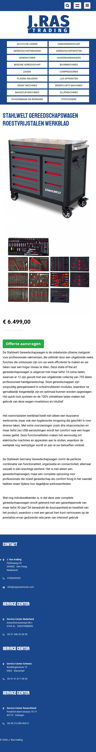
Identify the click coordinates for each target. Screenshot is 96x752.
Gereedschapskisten (69, 50)
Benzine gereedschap (27, 64)
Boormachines (69, 64)
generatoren (27, 57)
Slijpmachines (69, 92)
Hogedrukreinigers (69, 57)
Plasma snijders (27, 78)
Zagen (27, 71)
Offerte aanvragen (23, 343)
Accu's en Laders (27, 44)
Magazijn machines (27, 92)
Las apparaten (69, 78)
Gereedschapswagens (27, 50)
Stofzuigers (68, 99)
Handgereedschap (69, 44)
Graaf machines (27, 85)
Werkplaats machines (69, 85)
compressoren (69, 71)
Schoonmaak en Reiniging (27, 99)
